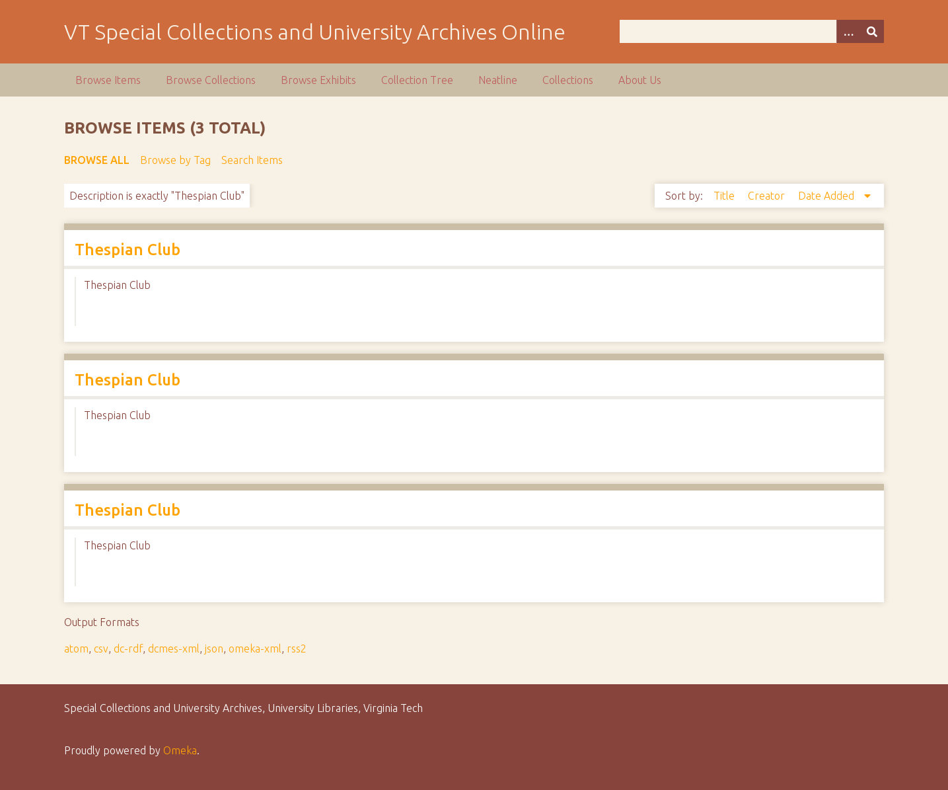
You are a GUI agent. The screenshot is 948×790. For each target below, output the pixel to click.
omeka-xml (255, 648)
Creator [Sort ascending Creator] (767, 196)
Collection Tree (417, 80)
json (214, 648)
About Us (639, 80)
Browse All (96, 160)
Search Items (252, 160)
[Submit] (872, 31)
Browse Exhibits (318, 80)
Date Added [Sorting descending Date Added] (827, 196)
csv (101, 648)
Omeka (180, 750)
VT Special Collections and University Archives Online (314, 32)
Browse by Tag (175, 160)
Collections (567, 80)
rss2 (297, 648)
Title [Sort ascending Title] (725, 196)
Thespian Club (127, 249)
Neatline (497, 80)
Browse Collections (211, 80)
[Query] (751, 31)
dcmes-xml (174, 648)
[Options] (848, 31)
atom (76, 648)
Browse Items (108, 80)
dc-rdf (128, 648)
